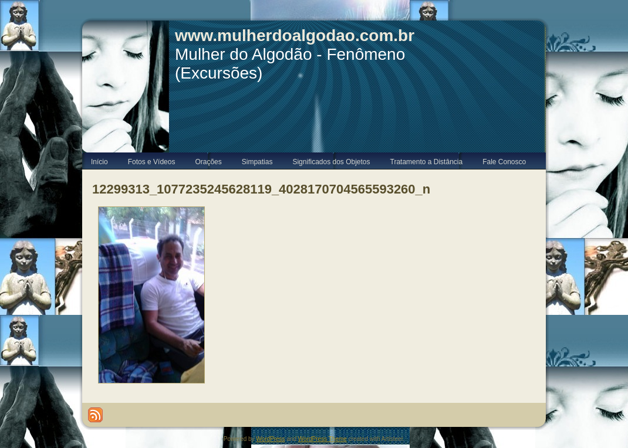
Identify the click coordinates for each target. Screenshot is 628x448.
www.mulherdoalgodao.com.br (294, 35)
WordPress (270, 439)
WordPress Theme (322, 439)
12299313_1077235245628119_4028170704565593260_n (261, 189)
